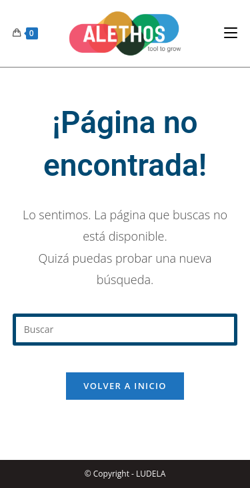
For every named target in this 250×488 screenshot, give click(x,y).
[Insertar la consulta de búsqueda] (125, 329)
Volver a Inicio (124, 386)
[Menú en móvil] (230, 33)
